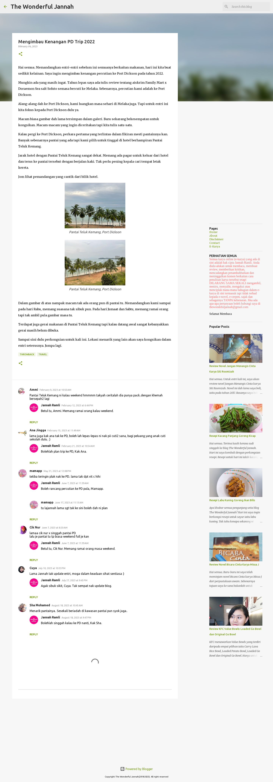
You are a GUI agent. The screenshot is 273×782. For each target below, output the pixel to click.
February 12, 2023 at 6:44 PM (77, 405)
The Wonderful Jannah (42, 6)
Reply (34, 422)
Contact (214, 243)
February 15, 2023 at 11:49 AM (63, 430)
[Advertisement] (95, 731)
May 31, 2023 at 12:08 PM (57, 471)
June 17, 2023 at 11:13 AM (69, 502)
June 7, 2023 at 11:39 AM (75, 483)
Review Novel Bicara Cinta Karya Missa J (234, 564)
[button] (20, 54)
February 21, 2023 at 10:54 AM (78, 446)
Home (213, 232)
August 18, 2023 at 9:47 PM (76, 617)
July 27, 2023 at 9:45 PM (74, 580)
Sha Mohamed (40, 605)
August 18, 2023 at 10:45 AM (67, 605)
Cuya (33, 568)
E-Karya (214, 246)
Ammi (34, 389)
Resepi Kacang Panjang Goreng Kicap (232, 435)
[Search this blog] (250, 6)
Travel (42, 354)
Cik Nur (35, 527)
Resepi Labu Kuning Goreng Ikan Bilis (232, 500)
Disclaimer (216, 239)
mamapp (36, 471)
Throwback (27, 354)
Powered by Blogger (136, 769)
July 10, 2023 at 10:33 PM (51, 568)
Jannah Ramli (50, 405)
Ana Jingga (38, 430)
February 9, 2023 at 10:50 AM (55, 389)
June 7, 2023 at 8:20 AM (54, 527)
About (213, 235)
